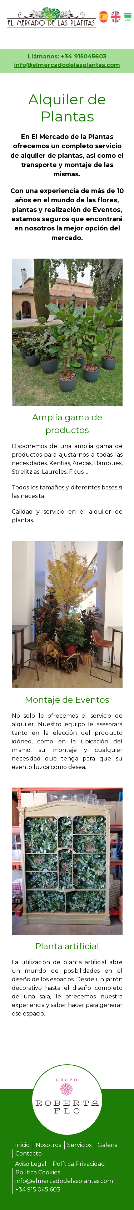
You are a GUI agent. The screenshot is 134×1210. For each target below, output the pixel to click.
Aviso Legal (30, 1163)
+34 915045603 (83, 56)
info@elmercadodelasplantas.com (67, 65)
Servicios (79, 1145)
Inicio (22, 1145)
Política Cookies (37, 1172)
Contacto (28, 1153)
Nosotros (48, 1145)
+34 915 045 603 (37, 1189)
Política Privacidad (79, 1163)
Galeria (108, 1145)
